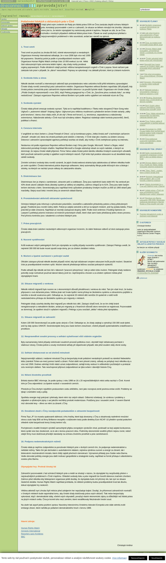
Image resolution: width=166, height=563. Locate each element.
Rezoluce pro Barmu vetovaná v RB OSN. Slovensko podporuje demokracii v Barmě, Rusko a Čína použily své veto (152, 201)
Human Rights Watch (30, 528)
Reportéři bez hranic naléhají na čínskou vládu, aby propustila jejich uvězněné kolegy (151, 67)
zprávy (4, 19)
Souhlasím (156, 558)
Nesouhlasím (138, 558)
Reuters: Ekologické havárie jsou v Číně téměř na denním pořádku (151, 100)
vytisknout (141, 278)
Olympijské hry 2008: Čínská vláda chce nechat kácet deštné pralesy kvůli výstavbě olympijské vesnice (152, 132)
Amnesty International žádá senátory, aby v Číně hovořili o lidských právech (151, 178)
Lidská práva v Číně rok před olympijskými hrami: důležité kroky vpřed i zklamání (152, 192)
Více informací (119, 558)
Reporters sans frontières (32, 534)
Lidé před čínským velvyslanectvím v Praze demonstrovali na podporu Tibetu (150, 36)
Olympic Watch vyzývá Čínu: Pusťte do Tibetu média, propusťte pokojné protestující (151, 165)
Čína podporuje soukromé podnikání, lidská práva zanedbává (150, 141)
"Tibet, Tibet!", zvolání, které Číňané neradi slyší (151, 171)
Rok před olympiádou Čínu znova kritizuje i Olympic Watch (151, 76)
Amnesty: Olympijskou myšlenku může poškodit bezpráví (151, 84)
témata (4, 29)
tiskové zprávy (7, 26)
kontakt (140, 552)
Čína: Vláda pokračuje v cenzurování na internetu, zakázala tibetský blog (152, 115)
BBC (23, 537)
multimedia (5, 32)
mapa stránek (154, 552)
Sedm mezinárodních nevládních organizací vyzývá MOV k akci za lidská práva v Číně (151, 156)
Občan (110, 1)
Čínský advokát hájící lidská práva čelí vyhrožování (151, 59)
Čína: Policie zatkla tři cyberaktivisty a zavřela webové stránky (152, 123)
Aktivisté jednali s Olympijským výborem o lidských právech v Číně (149, 92)
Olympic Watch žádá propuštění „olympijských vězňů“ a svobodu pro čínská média (151, 52)
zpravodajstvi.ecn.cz (40, 16)
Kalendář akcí (76, 1)
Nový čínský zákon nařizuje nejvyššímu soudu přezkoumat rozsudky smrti (150, 107)
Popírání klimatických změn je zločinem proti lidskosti (151, 215)
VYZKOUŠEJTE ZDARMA (147, 273)
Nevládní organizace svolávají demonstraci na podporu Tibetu (150, 27)
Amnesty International (30, 531)
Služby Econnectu (148, 252)
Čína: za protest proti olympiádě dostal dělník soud (151, 44)
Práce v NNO (88, 1)
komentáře (5, 22)
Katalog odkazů (101, 1)
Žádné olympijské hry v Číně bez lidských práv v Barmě (152, 185)
